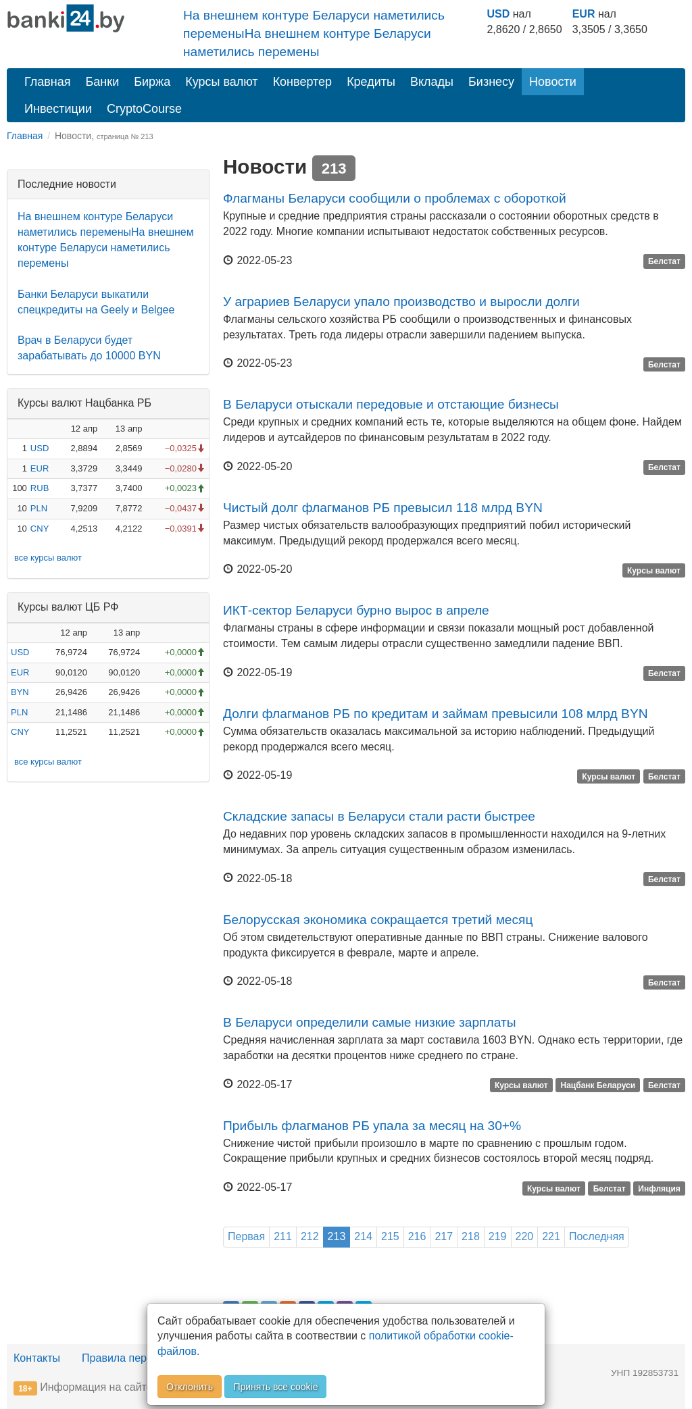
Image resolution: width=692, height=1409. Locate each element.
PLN (38, 508)
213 (337, 1236)
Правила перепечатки (136, 1358)
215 (390, 1236)
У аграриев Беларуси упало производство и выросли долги (401, 301)
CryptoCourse (144, 109)
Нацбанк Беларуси (598, 1085)
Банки (103, 81)
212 (310, 1236)
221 (551, 1236)
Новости (552, 81)
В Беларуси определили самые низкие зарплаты (369, 1022)
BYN (20, 692)
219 (498, 1236)
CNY (39, 528)
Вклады (431, 81)
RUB (39, 488)
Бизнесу (491, 81)
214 (363, 1236)
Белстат (664, 261)
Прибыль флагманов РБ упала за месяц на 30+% (372, 1126)
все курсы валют (48, 558)
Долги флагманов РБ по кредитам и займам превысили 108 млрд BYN (435, 714)
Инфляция (659, 1188)
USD (498, 14)
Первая (246, 1236)
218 (471, 1236)
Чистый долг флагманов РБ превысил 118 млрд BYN (383, 508)
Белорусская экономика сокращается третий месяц (378, 920)
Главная (47, 81)
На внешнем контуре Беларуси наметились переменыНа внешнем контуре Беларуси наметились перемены (314, 33)
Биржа (152, 81)
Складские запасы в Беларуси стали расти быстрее (379, 816)
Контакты (37, 1358)
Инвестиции (58, 109)
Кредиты (371, 81)
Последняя (596, 1236)
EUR (583, 14)
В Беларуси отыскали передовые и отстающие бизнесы (391, 404)
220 (525, 1236)
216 (417, 1236)
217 (444, 1236)
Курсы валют (221, 81)
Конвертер (302, 81)
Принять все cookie (275, 1386)
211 (283, 1236)
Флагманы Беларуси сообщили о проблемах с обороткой (394, 198)
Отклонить (189, 1386)
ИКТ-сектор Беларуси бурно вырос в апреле (356, 610)
